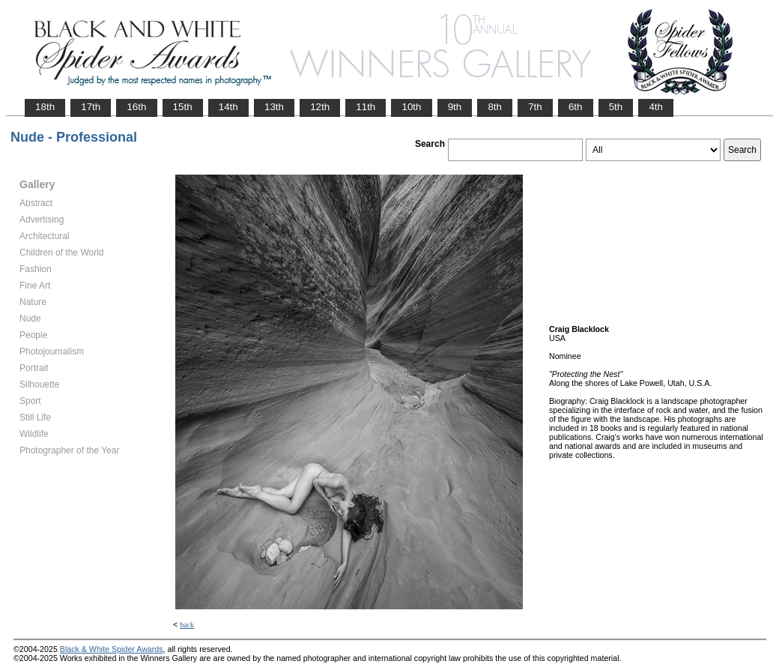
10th (411, 106)
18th (45, 106)
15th (183, 106)
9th (455, 106)
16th (136, 106)
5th (616, 106)
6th (575, 106)
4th (655, 106)
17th (91, 106)
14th (228, 106)
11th (366, 106)
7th (535, 106)
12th (320, 106)
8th (494, 106)
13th (274, 106)
